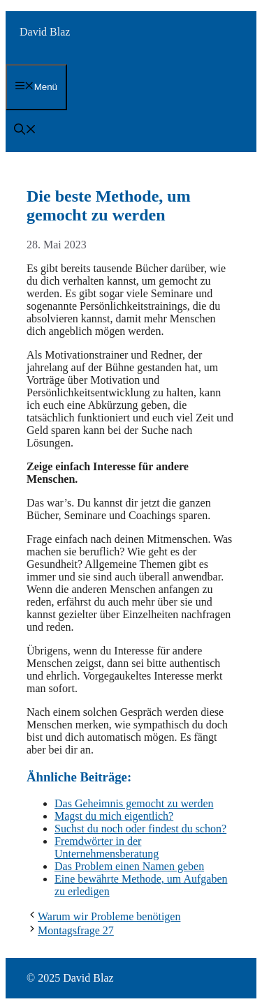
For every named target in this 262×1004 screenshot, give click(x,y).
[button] (25, 131)
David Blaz (45, 32)
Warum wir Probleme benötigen (109, 916)
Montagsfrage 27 (76, 930)
